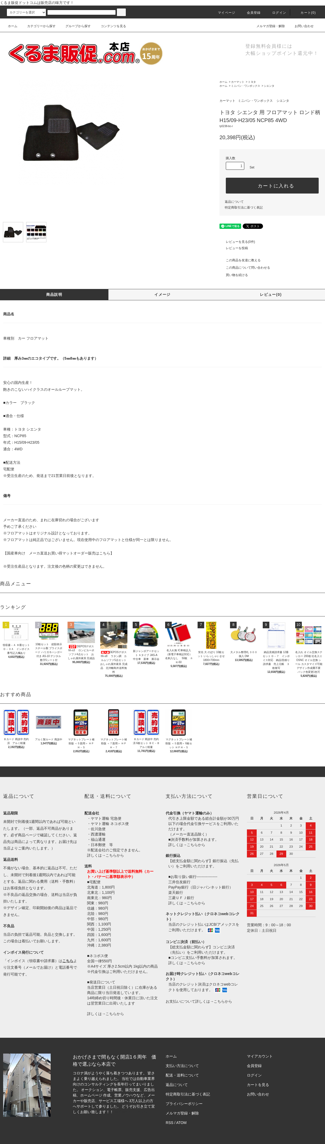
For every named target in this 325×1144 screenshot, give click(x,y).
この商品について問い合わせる (244, 267)
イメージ (162, 294)
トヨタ (252, 81)
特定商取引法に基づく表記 (244, 207)
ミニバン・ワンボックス (245, 85)
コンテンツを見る (110, 26)
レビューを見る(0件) (237, 242)
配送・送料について (182, 1075)
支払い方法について (182, 1066)
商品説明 (54, 294)
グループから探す (75, 26)
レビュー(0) (271, 294)
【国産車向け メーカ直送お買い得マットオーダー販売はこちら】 (58, 553)
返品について (234, 202)
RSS (169, 1123)
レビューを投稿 (233, 248)
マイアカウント (260, 1056)
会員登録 (251, 13)
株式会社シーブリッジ (132, 1112)
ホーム (12, 26)
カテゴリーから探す (38, 26)
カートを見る (258, 1085)
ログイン (276, 13)
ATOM (181, 1123)
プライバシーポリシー (184, 1104)
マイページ (223, 13)
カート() (305, 13)
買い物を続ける (233, 275)
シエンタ (269, 85)
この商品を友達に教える (240, 260)
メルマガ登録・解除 (267, 26)
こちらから (115, 855)
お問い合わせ (301, 26)
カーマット (237, 81)
